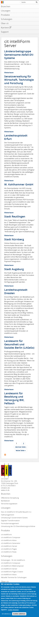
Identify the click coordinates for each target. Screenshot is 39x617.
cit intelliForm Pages (9, 549)
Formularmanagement (10, 523)
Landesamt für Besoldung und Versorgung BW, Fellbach (14, 398)
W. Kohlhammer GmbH (18, 184)
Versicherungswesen (9, 504)
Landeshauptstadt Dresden (15, 291)
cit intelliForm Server (9, 546)
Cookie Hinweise (13, 612)
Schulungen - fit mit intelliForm (13, 560)
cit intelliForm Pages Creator (12, 572)
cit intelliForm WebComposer (12, 566)
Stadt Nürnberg (14, 239)
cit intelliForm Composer (10, 537)
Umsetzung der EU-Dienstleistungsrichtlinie (18, 526)
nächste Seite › (20, 447)
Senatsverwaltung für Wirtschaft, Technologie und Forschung (19, 80)
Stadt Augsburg (14, 269)
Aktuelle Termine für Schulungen (14, 577)
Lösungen (5, 507)
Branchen (5, 493)
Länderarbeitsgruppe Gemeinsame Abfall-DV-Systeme (19, 54)
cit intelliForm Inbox (8, 540)
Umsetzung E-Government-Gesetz (14, 518)
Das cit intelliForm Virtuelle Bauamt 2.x (16, 512)
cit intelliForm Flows (8, 552)
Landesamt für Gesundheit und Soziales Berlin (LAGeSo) (19, 344)
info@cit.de (5, 488)
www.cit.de (5, 490)
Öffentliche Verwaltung (10, 498)
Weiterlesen (9, 72)
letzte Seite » (21, 450)
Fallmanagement (7, 515)
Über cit (5, 581)
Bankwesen (5, 501)
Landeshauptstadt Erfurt (15, 137)
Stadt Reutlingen (14, 216)
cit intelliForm (6, 534)
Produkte (5, 530)
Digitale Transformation (10, 520)
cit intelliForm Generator (10, 543)
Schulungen (6, 556)
